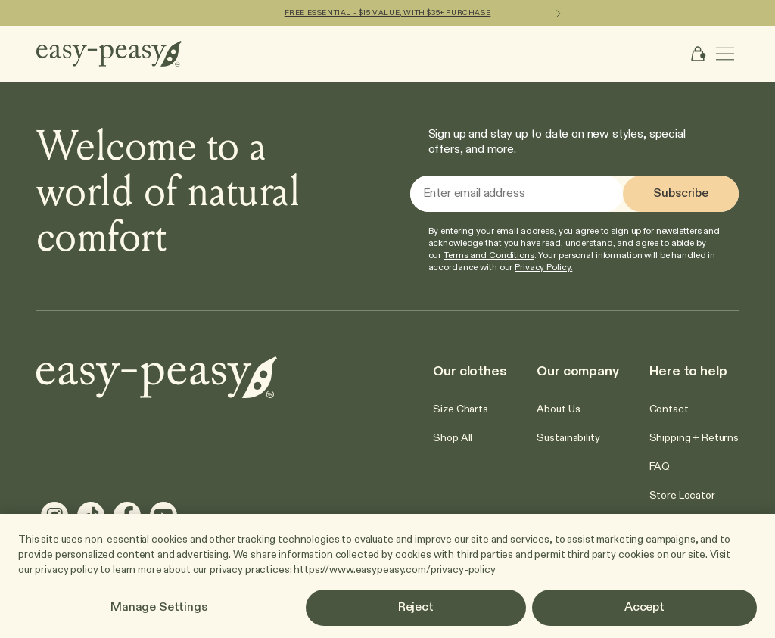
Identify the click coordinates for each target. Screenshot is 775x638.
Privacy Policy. (543, 267)
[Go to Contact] (669, 409)
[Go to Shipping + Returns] (694, 438)
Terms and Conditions (489, 255)
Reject (416, 608)
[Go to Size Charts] (460, 409)
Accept (644, 608)
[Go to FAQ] (660, 467)
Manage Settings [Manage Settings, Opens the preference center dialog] (158, 608)
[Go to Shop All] (452, 438)
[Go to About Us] (558, 409)
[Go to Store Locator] (682, 495)
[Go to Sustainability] (568, 438)
